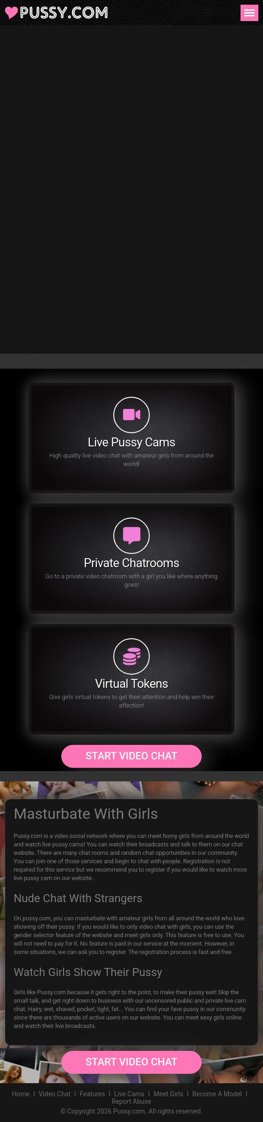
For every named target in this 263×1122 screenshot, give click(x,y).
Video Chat (55, 1094)
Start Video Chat (131, 756)
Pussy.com (129, 1111)
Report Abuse (131, 1101)
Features (92, 1094)
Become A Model (217, 1094)
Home (21, 1094)
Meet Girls (168, 1094)
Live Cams (129, 1094)
